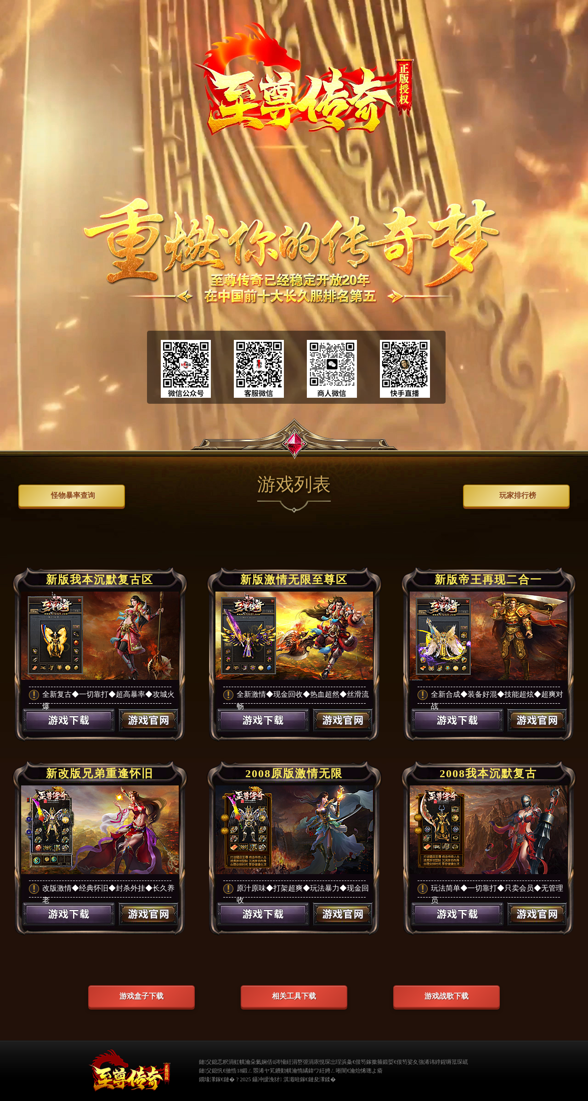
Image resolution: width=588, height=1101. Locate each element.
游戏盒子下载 (141, 996)
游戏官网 (149, 732)
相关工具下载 (294, 996)
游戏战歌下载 (446, 996)
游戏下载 (68, 732)
